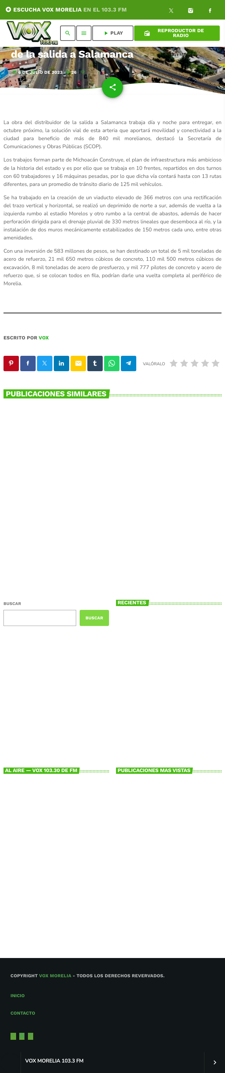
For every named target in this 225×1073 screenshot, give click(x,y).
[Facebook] (210, 11)
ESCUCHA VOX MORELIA (66, 9)
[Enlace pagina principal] (32, 33)
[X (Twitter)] (171, 11)
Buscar (12, 603)
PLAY (113, 33)
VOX (44, 338)
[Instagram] (191, 11)
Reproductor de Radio (174, 33)
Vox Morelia (55, 976)
